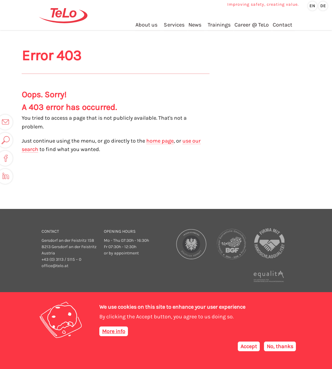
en (312, 5)
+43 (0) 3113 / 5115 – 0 (61, 259)
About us (147, 23)
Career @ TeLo (252, 23)
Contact (283, 23)
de (323, 5)
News (195, 23)
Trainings (219, 23)
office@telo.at (55, 265)
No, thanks (280, 346)
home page (160, 140)
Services (175, 23)
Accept (248, 346)
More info (113, 331)
